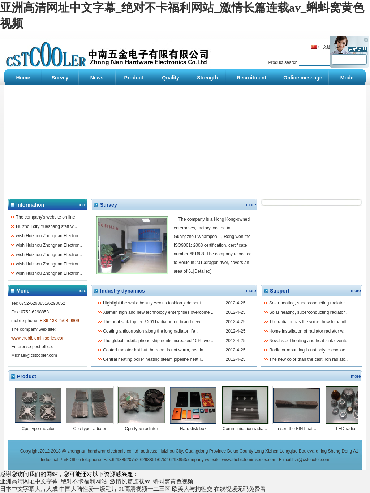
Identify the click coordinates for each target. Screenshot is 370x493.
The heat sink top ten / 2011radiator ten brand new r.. (154, 321)
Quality (170, 78)
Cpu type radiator (38, 428)
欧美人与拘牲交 (192, 489)
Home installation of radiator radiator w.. (307, 331)
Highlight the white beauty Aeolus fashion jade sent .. (154, 303)
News (97, 78)
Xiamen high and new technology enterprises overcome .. (158, 312)
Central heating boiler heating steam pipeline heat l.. (153, 359)
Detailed (202, 271)
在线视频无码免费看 (240, 489)
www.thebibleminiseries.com (249, 459)
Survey (60, 78)
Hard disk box (193, 428)
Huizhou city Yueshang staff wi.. (46, 226)
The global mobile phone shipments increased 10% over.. (158, 340)
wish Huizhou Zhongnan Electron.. (49, 235)
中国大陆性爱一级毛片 (88, 489)
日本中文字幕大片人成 (29, 489)
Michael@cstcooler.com (34, 355)
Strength (207, 78)
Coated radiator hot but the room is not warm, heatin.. (154, 350)
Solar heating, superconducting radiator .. (308, 303)
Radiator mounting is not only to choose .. (309, 350)
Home (23, 78)
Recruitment (251, 78)
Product (133, 78)
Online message (302, 78)
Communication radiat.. (245, 428)
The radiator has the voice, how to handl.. (309, 321)
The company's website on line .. (47, 217)
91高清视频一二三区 (145, 489)
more (81, 204)
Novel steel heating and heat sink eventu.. (309, 340)
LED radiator (348, 428)
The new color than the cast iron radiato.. (308, 359)
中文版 (324, 46)
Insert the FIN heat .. (296, 428)
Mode (347, 78)
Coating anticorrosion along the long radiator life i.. (151, 331)
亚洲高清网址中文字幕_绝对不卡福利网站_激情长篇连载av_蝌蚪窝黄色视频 (96, 481)
